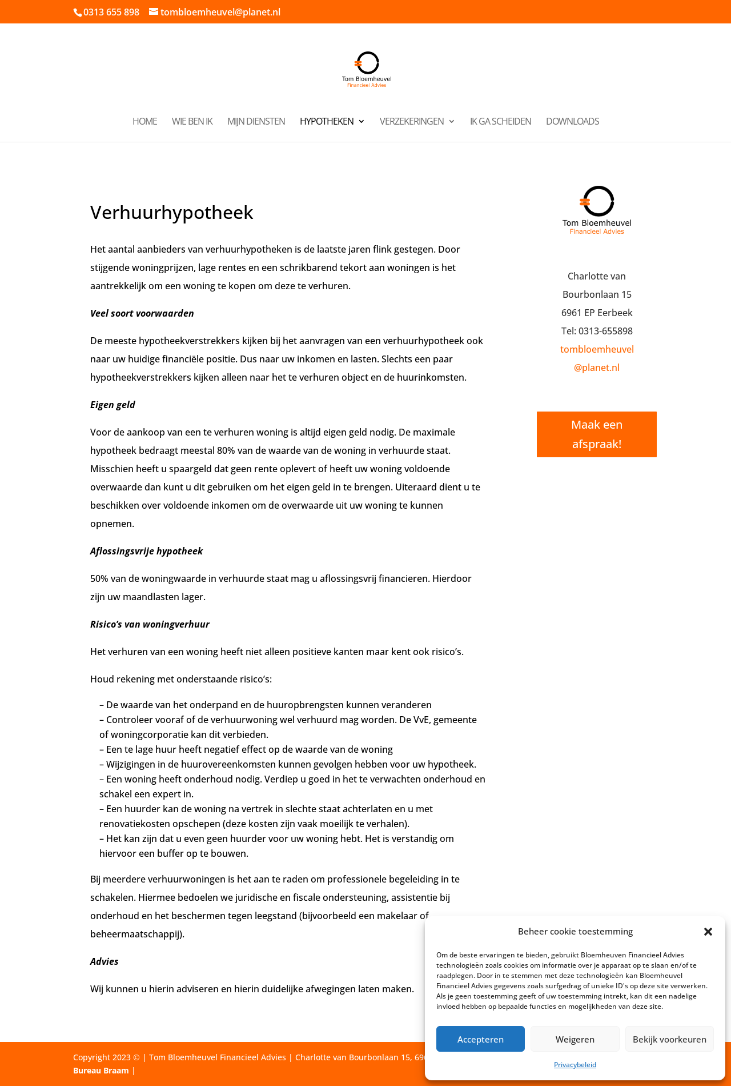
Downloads (572, 122)
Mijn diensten (256, 122)
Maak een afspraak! (596, 434)
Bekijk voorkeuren (669, 1039)
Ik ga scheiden (500, 122)
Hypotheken (327, 122)
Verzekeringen (412, 122)
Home (144, 122)
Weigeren (575, 1039)
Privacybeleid (575, 1064)
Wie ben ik (192, 122)
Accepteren (480, 1039)
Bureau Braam (101, 1070)
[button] (708, 931)
